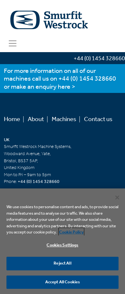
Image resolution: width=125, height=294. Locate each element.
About (36, 119)
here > (66, 87)
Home (12, 119)
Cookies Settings (62, 246)
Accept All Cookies (62, 282)
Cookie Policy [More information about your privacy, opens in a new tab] (71, 233)
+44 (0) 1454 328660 (87, 79)
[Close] (117, 198)
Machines (64, 119)
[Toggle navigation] (12, 43)
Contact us (98, 119)
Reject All (62, 264)
